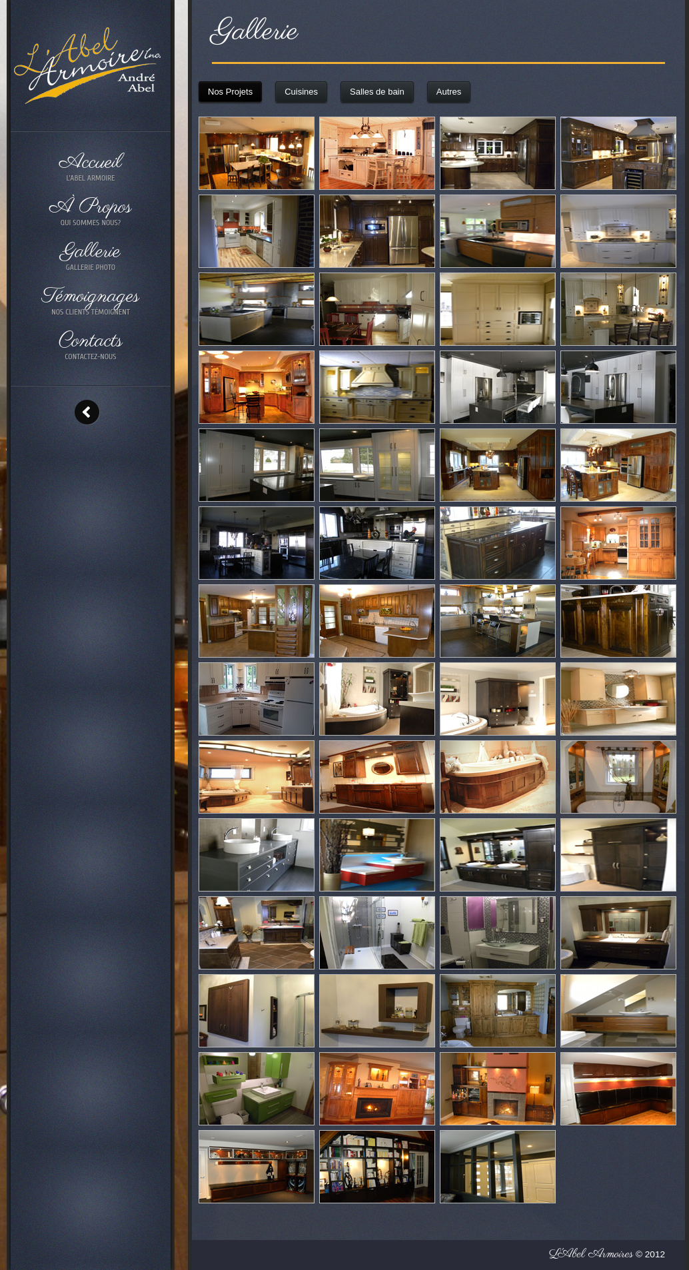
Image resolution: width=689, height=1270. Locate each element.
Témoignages (90, 301)
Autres (449, 92)
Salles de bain (377, 92)
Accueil (90, 167)
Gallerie (90, 256)
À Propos (90, 211)
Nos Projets (230, 92)
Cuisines (301, 92)
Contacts (90, 345)
